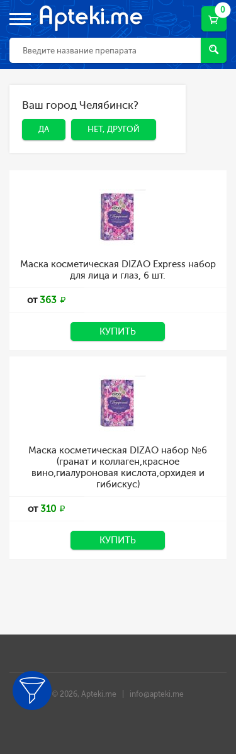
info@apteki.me (157, 694)
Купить (117, 331)
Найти (213, 49)
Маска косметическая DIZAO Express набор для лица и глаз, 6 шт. (118, 269)
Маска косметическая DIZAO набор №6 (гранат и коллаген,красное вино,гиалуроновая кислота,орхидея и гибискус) (117, 467)
